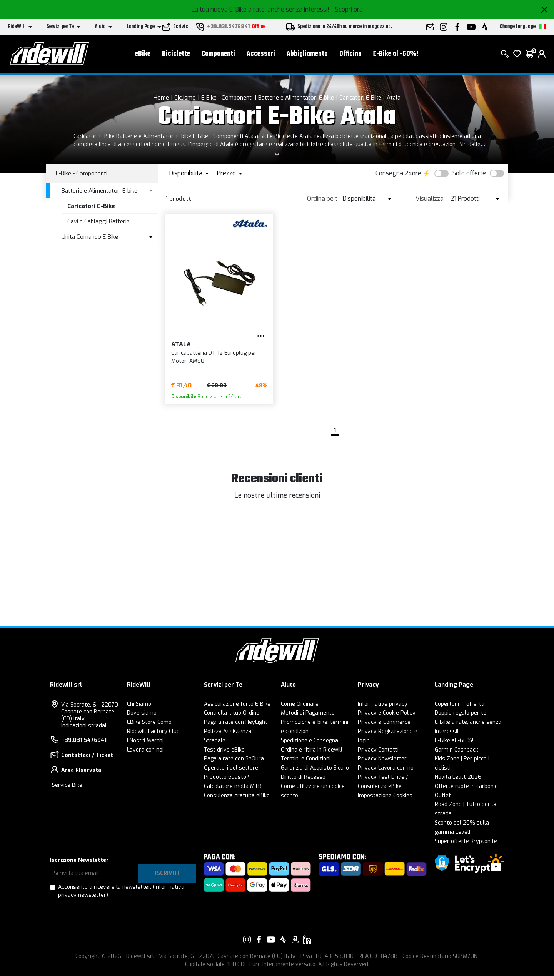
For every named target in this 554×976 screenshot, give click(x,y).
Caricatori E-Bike (360, 97)
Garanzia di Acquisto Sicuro (315, 767)
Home (161, 97)
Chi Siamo (139, 704)
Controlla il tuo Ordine (231, 713)
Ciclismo (185, 97)
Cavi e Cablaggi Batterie (98, 221)
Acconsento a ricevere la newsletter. (121, 891)
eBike (142, 54)
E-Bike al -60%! (396, 54)
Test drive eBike (224, 749)
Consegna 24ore (398, 173)
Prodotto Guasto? (226, 777)
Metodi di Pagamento (308, 713)
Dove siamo (142, 713)
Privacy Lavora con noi (386, 767)
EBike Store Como (149, 722)
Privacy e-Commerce (384, 722)
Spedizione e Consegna (309, 740)
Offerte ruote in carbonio (466, 786)
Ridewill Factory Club (153, 731)
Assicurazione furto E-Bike (237, 704)
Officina (350, 54)
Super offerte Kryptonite (466, 841)
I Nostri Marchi (145, 740)
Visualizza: (430, 199)
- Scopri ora (347, 9)
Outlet (443, 795)
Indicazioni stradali (84, 725)
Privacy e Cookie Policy (387, 713)
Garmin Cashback (456, 749)
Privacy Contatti (378, 749)
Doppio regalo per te (460, 713)
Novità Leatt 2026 (458, 777)
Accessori (261, 54)
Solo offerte (469, 173)
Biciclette (176, 54)
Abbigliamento (307, 54)
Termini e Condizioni (305, 758)
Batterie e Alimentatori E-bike (296, 97)
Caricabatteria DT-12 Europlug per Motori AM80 (214, 357)
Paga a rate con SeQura (234, 758)
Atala (393, 97)
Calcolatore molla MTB (233, 786)
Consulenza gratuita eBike (237, 795)
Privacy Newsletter (382, 758)
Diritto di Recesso (303, 777)
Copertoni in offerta (459, 704)
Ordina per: (322, 199)
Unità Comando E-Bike (90, 237)
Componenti (218, 54)
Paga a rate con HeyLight (235, 722)
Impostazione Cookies (385, 795)
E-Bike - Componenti (227, 97)
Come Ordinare (300, 704)
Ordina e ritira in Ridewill (311, 749)
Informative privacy (382, 704)
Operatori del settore (231, 767)
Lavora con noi (145, 749)
